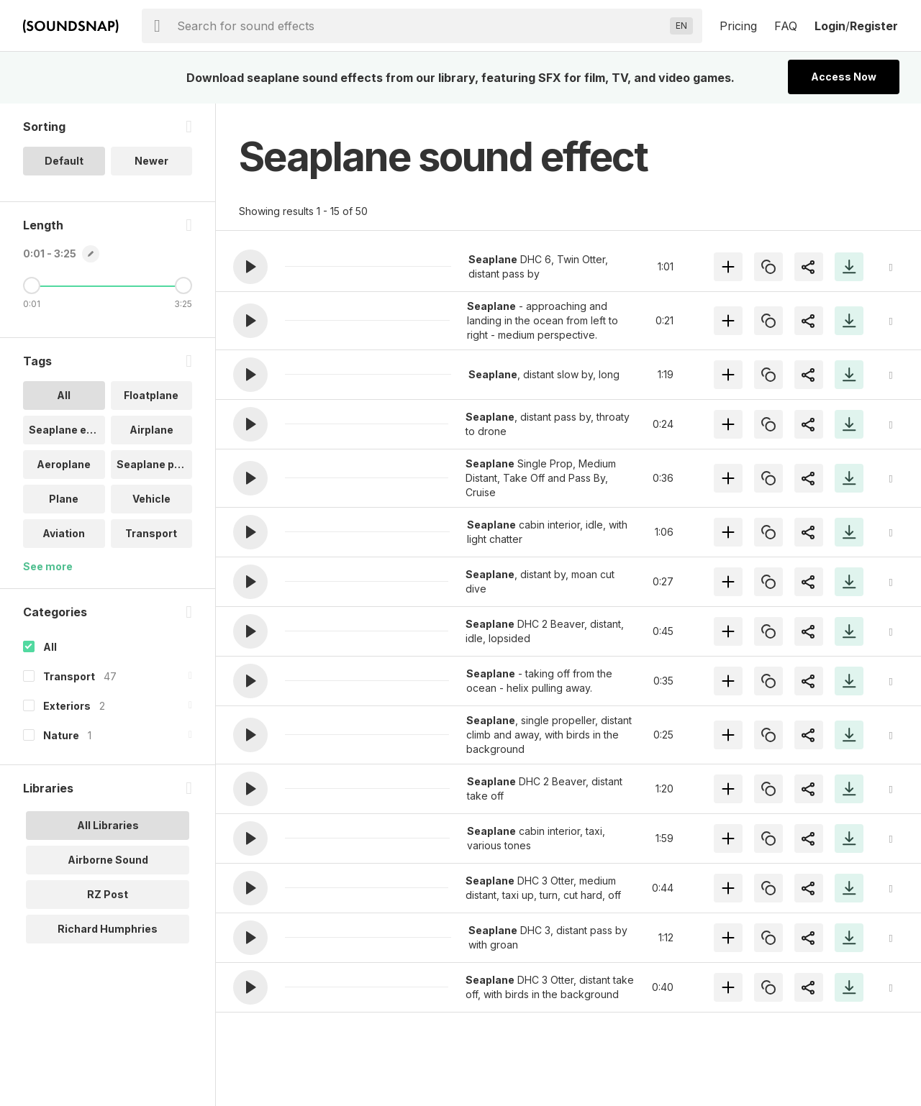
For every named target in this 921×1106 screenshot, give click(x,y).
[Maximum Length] (183, 285)
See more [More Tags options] (48, 566)
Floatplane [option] (151, 395)
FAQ (785, 26)
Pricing (738, 26)
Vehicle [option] (151, 499)
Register (874, 26)
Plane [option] (63, 499)
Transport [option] (151, 533)
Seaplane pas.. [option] (155, 464)
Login (830, 26)
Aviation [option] (63, 533)
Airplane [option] (151, 430)
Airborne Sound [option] (108, 860)
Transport (69, 676)
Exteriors (67, 706)
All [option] (64, 395)
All (50, 647)
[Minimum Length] (31, 285)
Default (64, 161)
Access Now (843, 76)
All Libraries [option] (108, 825)
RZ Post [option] (107, 894)
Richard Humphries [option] (108, 929)
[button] (250, 267)
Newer (151, 161)
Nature (61, 735)
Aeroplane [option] (64, 464)
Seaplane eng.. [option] (67, 430)
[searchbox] (420, 26)
